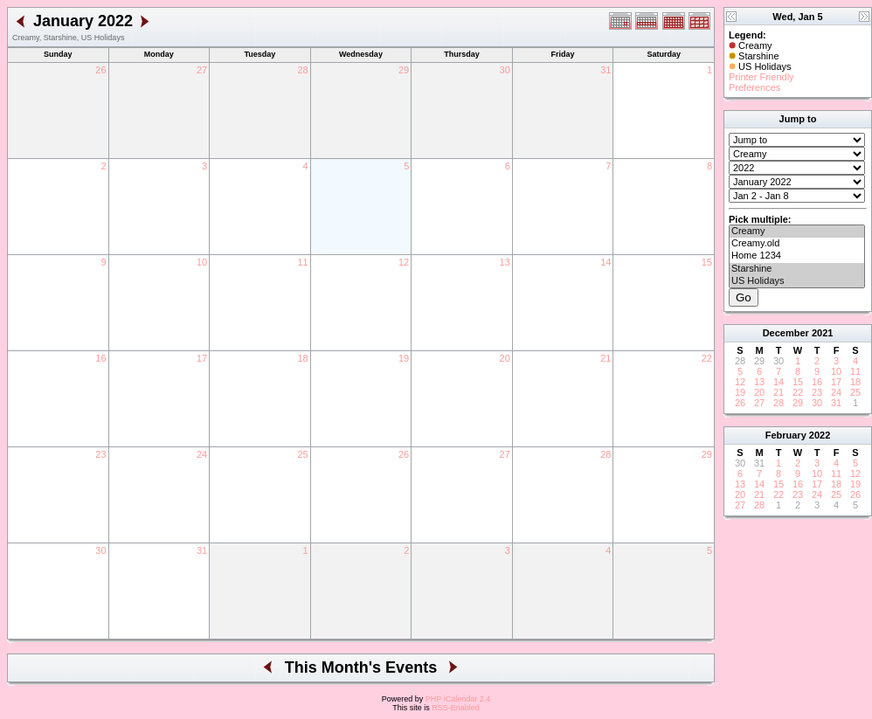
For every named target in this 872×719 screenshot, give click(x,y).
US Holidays (797, 281)
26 (100, 70)
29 (403, 70)
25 (302, 454)
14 (605, 262)
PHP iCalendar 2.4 (458, 699)
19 (403, 358)
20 (505, 358)
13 (505, 262)
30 (505, 70)
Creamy (797, 231)
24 (202, 454)
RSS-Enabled (456, 707)
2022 (819, 435)
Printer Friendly (761, 77)
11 (302, 262)
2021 (822, 333)
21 (605, 358)
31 (605, 70)
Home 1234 (797, 256)
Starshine (797, 269)
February (785, 435)
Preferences (754, 87)
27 (202, 70)
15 (707, 262)
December (786, 333)
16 (100, 358)
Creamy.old (797, 244)
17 (202, 358)
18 (302, 358)
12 (403, 262)
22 (707, 358)
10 (202, 262)
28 (302, 70)
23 (100, 454)
